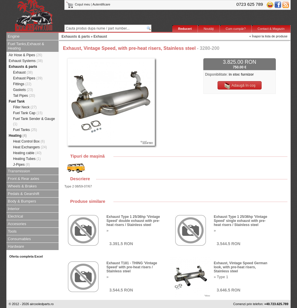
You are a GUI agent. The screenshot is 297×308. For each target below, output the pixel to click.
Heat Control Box (29, 141)
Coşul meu (78, 4)
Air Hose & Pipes (25, 55)
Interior (13, 209)
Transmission (19, 171)
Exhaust (23, 72)
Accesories (17, 224)
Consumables (19, 239)
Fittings (22, 84)
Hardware (16, 246)
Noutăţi (209, 28)
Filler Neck (25, 107)
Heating (18, 136)
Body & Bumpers (22, 201)
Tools (12, 231)
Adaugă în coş (240, 85)
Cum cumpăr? (236, 28)
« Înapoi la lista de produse (268, 36)
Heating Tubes (27, 159)
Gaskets (23, 90)
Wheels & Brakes (22, 186)
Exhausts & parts (23, 67)
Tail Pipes (24, 96)
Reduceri (185, 28)
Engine (13, 36)
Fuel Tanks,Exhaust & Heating (26, 46)
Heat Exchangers (30, 147)
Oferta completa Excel (26, 256)
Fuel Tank (17, 101)
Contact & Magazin (271, 28)
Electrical (15, 216)
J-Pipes (21, 165)
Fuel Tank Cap (28, 113)
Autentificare (101, 4)
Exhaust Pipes (27, 78)
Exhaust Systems (26, 61)
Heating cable (27, 153)
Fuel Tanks (25, 130)
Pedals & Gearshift (23, 194)
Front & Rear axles (23, 178)
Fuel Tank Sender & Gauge (34, 121)
